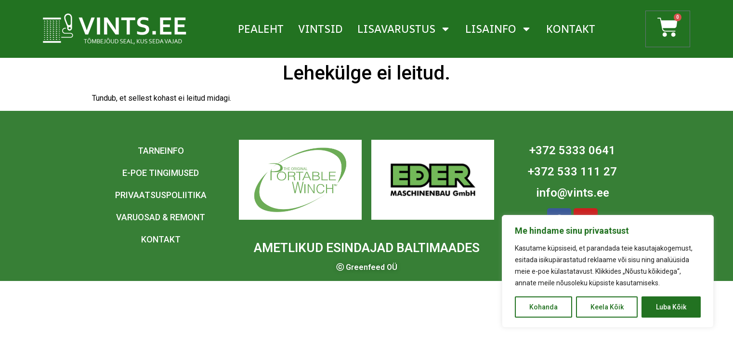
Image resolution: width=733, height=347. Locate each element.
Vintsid (320, 29)
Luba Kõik (671, 307)
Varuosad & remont (160, 217)
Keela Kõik (607, 307)
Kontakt (570, 29)
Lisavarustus (404, 29)
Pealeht (261, 29)
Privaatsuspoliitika (161, 195)
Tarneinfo (161, 151)
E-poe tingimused (160, 173)
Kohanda (543, 307)
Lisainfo (498, 29)
